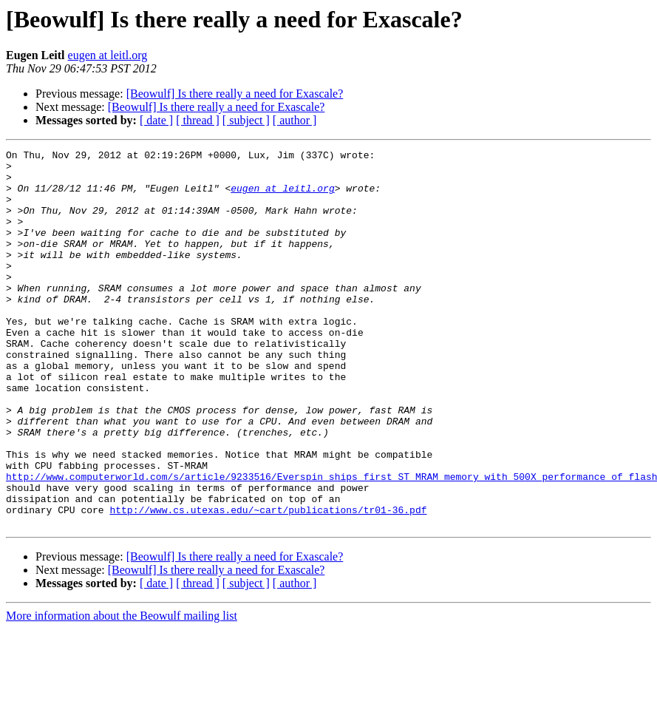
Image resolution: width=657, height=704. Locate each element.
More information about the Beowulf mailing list (121, 691)
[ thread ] (197, 120)
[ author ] (295, 120)
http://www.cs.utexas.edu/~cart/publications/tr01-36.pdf (267, 582)
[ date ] (156, 120)
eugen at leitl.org (108, 55)
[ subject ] (246, 120)
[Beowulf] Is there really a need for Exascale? (235, 93)
